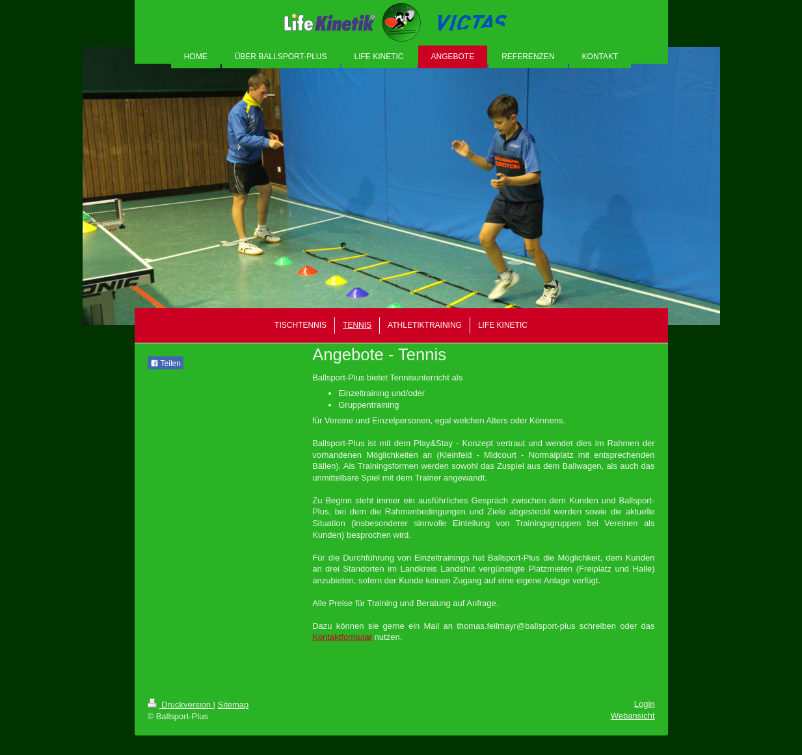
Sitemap (233, 704)
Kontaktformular (342, 637)
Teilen (165, 363)
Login (644, 704)
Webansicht (633, 716)
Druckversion (180, 704)
